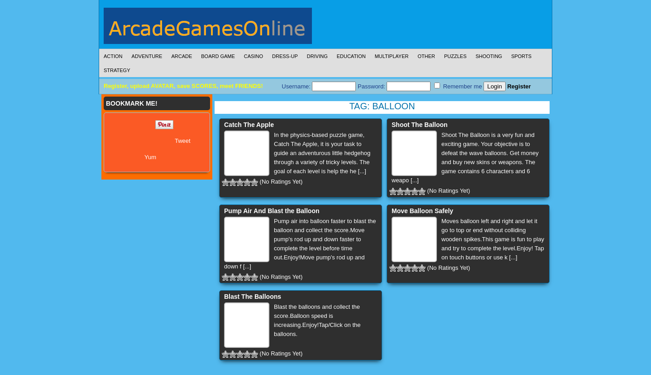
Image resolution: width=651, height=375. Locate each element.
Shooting (488, 56)
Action (113, 56)
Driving (317, 56)
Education (351, 56)
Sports (521, 56)
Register (519, 86)
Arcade (181, 56)
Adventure (147, 56)
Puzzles (455, 56)
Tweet (183, 140)
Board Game (218, 56)
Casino (253, 56)
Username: (319, 86)
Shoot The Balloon (420, 124)
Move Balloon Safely (422, 210)
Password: (394, 86)
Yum (150, 157)
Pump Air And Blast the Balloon (272, 210)
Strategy (117, 70)
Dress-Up (285, 56)
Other (426, 56)
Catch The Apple (249, 124)
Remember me (458, 86)
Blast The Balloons (252, 296)
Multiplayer (392, 56)
